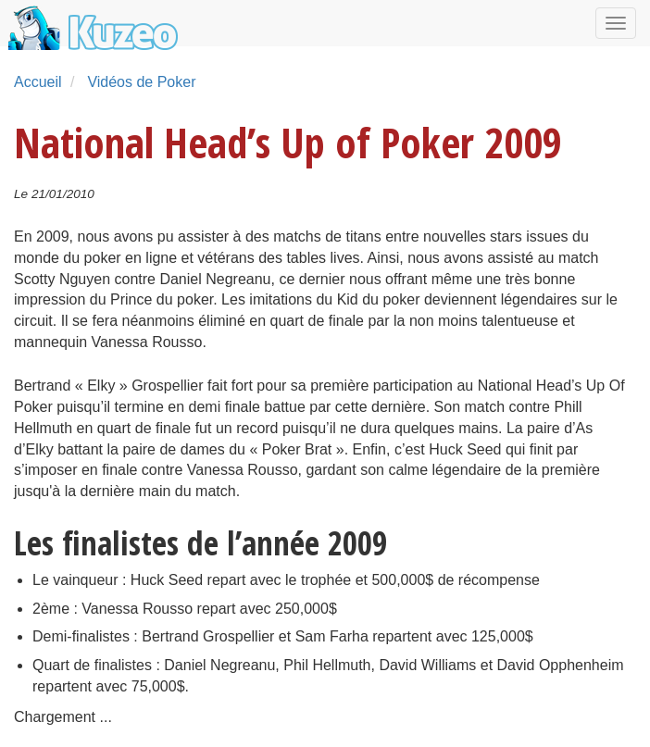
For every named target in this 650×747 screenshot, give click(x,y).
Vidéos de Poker (141, 82)
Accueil (38, 82)
